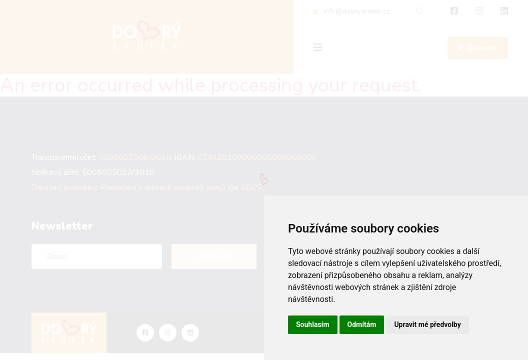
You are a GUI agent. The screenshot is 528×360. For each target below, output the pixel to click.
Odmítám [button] (362, 324)
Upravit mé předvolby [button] (427, 324)
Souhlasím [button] (313, 324)
